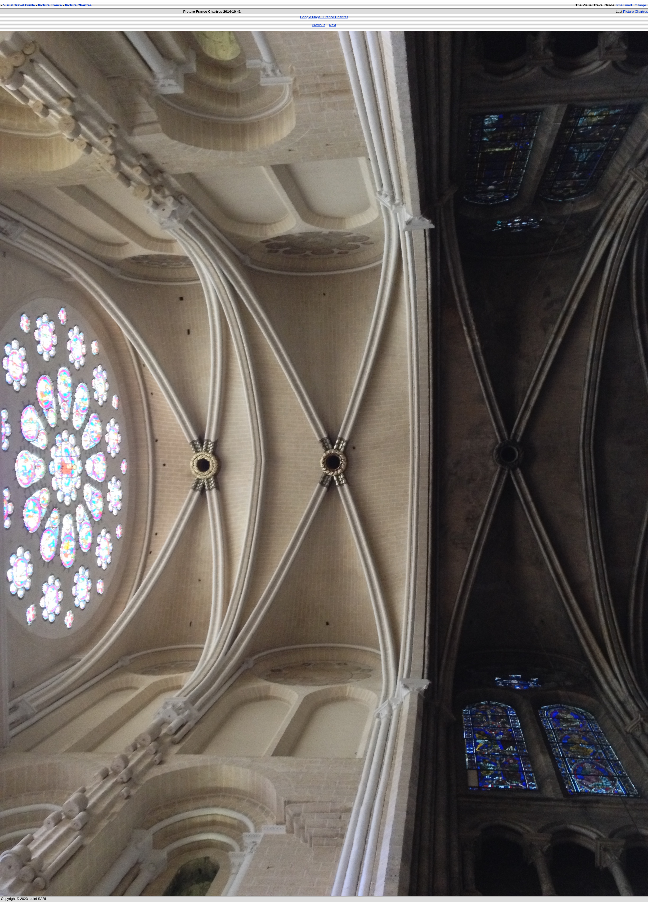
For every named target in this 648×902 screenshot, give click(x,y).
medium (631, 5)
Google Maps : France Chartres (324, 17)
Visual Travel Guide (19, 5)
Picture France (50, 5)
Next (332, 25)
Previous (318, 25)
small (620, 5)
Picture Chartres (78, 5)
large (642, 5)
